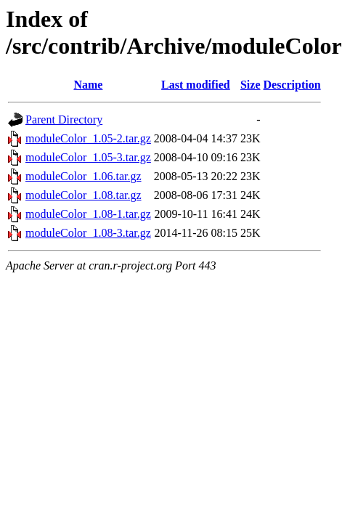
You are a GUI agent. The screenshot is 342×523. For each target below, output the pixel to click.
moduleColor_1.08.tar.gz (83, 195)
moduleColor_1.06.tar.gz (83, 176)
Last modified (195, 84)
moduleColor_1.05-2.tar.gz (88, 138)
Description (292, 84)
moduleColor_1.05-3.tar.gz (88, 157)
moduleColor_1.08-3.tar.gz (88, 233)
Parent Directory (63, 119)
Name (87, 84)
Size (250, 84)
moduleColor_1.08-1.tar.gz (88, 214)
